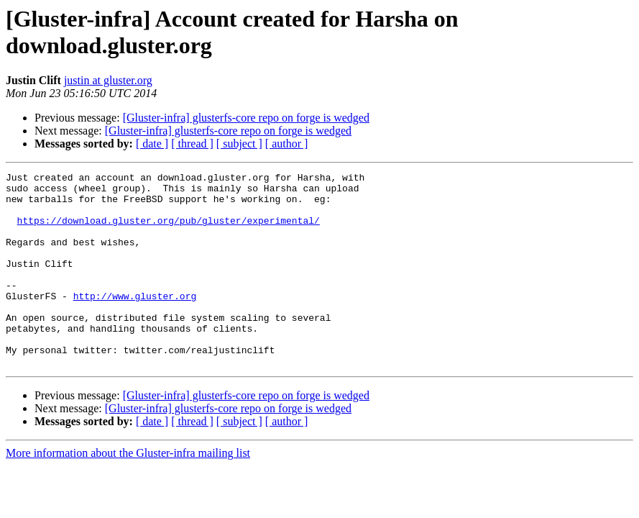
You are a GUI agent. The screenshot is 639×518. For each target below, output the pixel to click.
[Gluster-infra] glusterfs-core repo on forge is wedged (246, 118)
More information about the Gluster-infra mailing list (128, 492)
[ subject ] (239, 143)
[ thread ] (192, 143)
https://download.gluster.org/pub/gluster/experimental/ (168, 230)
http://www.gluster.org (135, 321)
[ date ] (152, 143)
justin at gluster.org (108, 80)
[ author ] (286, 143)
